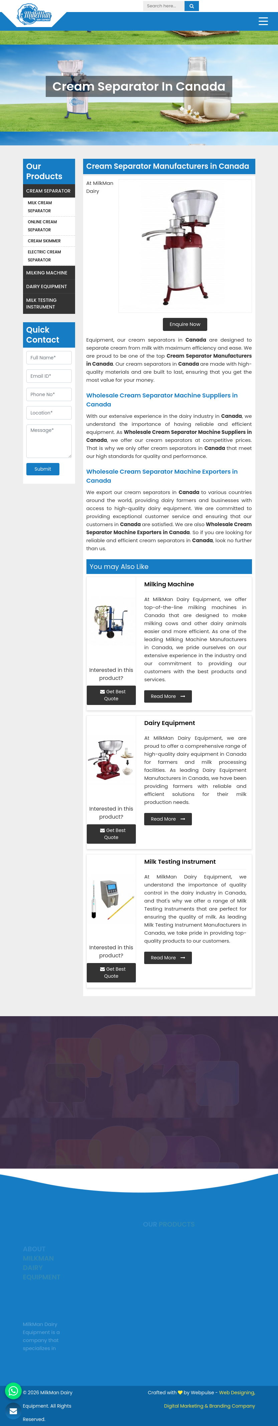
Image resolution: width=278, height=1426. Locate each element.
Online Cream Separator (42, 226)
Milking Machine (46, 272)
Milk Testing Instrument (41, 303)
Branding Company (232, 1406)
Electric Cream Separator (44, 256)
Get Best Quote (112, 695)
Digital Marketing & (186, 1406)
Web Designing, (237, 1392)
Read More (168, 696)
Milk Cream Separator (40, 207)
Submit (43, 469)
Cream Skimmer (44, 241)
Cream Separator (48, 191)
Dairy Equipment (46, 286)
